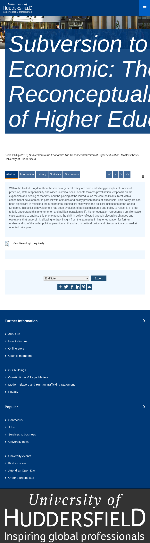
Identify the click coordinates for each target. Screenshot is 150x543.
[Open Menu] (144, 8)
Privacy (13, 391)
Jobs (11, 427)
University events (19, 456)
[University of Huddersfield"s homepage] (75, 518)
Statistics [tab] (55, 174)
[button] (7, 244)
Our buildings (17, 370)
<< (109, 174)
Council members (20, 355)
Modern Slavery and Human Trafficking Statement (41, 384)
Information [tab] (27, 174)
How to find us (17, 341)
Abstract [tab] (11, 174)
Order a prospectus (21, 477)
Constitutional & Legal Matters (28, 377)
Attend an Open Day (21, 470)
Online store (16, 348)
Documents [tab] (72, 174)
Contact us (15, 420)
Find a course (17, 463)
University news (18, 441)
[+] (142, 176)
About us (14, 334)
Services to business (22, 434)
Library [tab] (42, 174)
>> (127, 174)
